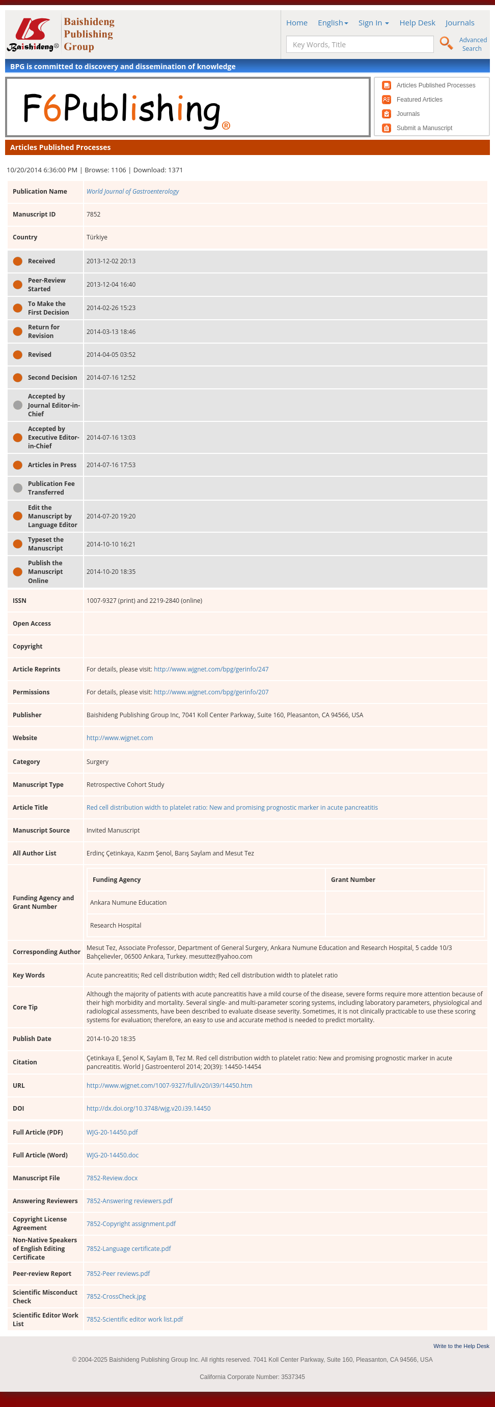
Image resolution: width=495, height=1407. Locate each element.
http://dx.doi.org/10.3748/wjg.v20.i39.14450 (149, 1108)
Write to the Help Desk (461, 1346)
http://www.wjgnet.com (120, 737)
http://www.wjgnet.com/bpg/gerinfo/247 (211, 669)
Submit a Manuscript (424, 128)
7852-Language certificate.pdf (129, 1248)
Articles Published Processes (436, 85)
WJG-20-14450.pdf (112, 1132)
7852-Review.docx (112, 1178)
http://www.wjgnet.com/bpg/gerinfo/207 (211, 692)
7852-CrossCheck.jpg (116, 1296)
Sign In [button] (374, 22)
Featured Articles (420, 99)
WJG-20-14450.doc (113, 1155)
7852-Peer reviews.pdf (118, 1273)
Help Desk (417, 22)
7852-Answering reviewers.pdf (130, 1201)
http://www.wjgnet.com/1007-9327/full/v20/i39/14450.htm (170, 1085)
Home (297, 22)
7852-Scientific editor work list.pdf (135, 1319)
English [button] (333, 22)
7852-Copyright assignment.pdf (131, 1223)
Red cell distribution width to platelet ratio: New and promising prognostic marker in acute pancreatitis (232, 807)
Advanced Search (473, 44)
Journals (460, 22)
